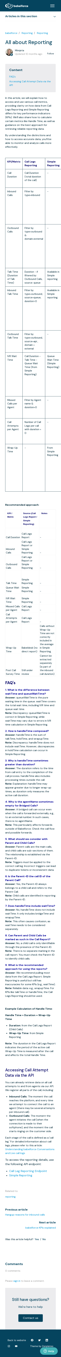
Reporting (27, 33)
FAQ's (12, 76)
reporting (10, 1196)
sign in (16, 1281)
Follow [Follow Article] (50, 53)
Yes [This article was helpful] (37, 1239)
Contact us (30, 1318)
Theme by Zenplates (41, 1346)
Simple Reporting (20, 1175)
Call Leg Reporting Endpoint (28, 1171)
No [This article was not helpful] (44, 1239)
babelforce (11, 33)
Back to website (17, 1340)
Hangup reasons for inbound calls (25, 1214)
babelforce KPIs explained (40, 1227)
